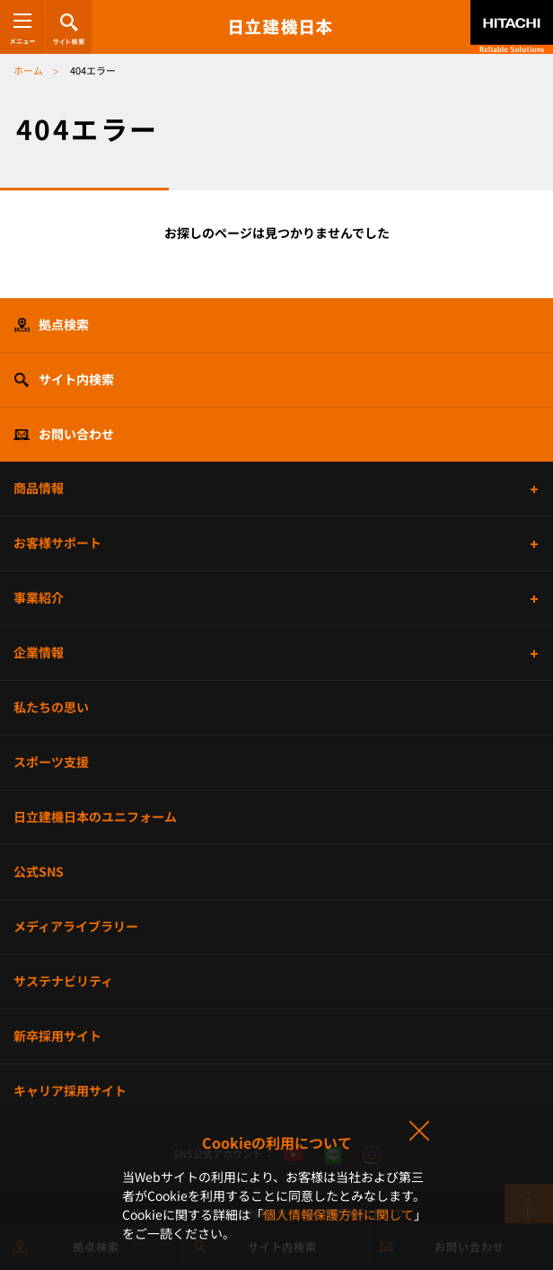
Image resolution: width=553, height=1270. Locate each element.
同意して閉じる (418, 1131)
